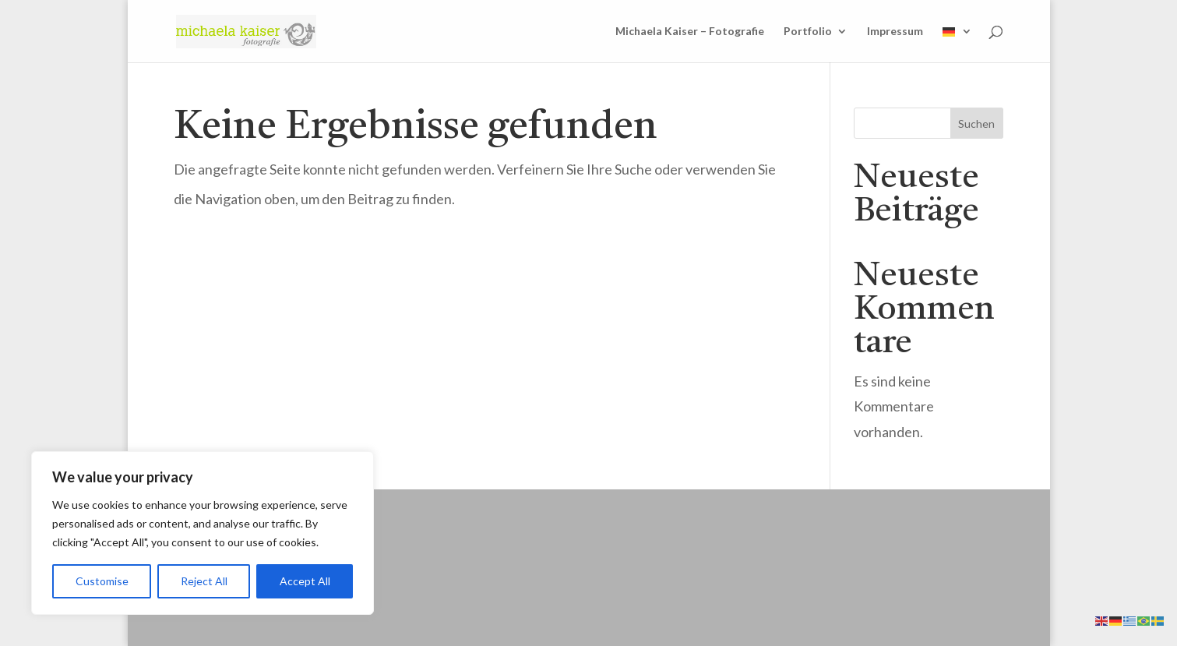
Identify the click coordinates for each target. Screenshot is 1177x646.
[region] (202, 533)
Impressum (895, 31)
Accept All (305, 581)
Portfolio (808, 31)
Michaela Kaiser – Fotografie (689, 31)
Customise (102, 581)
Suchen (976, 123)
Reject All (204, 581)
